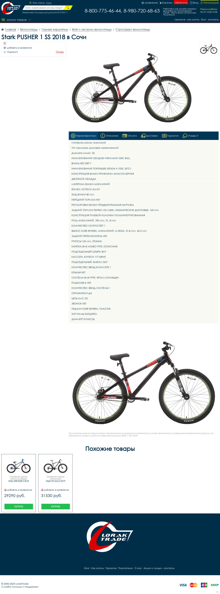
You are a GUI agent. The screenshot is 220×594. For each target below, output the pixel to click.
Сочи (48, 3)
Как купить (193, 19)
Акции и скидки (153, 568)
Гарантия (180, 19)
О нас (138, 568)
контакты (213, 19)
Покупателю (125, 568)
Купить (18, 506)
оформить (181, 2)
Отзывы (60, 52)
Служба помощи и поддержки (19, 586)
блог (203, 19)
